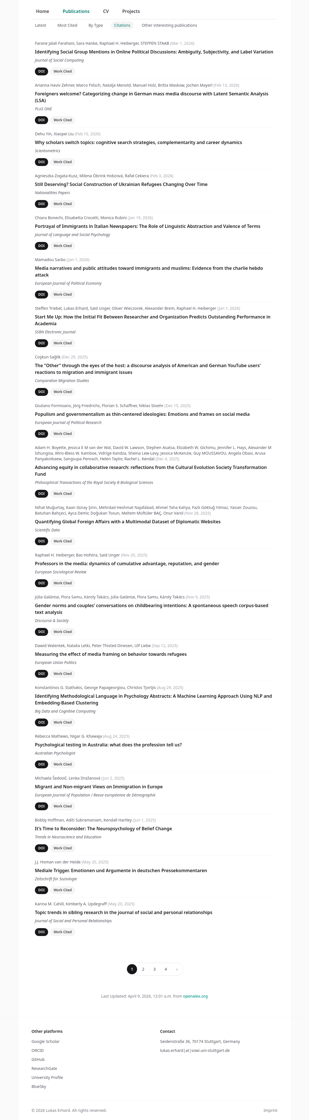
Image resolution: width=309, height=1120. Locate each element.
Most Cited (67, 25)
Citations (122, 25)
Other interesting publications (169, 25)
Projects (131, 11)
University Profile (47, 1077)
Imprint (270, 1110)
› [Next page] (177, 969)
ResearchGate (44, 1068)
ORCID (38, 1050)
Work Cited (63, 71)
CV (106, 11)
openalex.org (195, 996)
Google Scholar (46, 1041)
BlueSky (39, 1086)
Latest (40, 25)
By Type (96, 25)
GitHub (38, 1059)
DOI (41, 71)
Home (42, 11)
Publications (76, 11)
